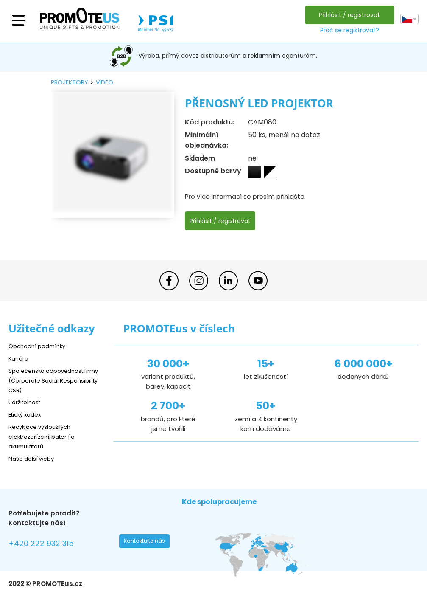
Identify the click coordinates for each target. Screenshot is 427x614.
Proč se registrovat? (347, 30)
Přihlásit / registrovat (347, 15)
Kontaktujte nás (147, 543)
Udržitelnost (27, 402)
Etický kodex (27, 414)
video (104, 82)
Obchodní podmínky (40, 345)
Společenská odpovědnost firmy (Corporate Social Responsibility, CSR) (50, 380)
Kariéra (19, 358)
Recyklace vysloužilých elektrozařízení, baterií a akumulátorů (46, 436)
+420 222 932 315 (46, 544)
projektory (69, 82)
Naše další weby (34, 458)
